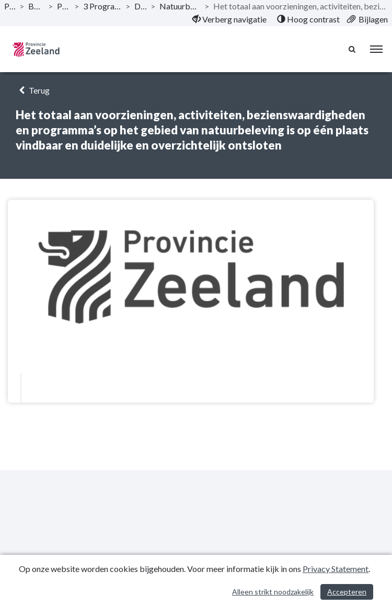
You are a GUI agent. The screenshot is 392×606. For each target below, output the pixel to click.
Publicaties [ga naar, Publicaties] (9, 6)
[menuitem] (229, 19)
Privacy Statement (335, 569)
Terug (33, 90)
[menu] (376, 49)
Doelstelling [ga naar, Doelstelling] (140, 6)
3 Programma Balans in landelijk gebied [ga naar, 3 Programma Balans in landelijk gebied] (102, 6)
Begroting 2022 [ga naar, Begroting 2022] (36, 6)
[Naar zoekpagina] (352, 49)
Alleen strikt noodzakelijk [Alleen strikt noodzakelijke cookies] (273, 591)
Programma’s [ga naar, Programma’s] (63, 6)
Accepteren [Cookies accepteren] (346, 591)
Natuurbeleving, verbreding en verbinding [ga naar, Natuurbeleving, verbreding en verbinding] (179, 6)
